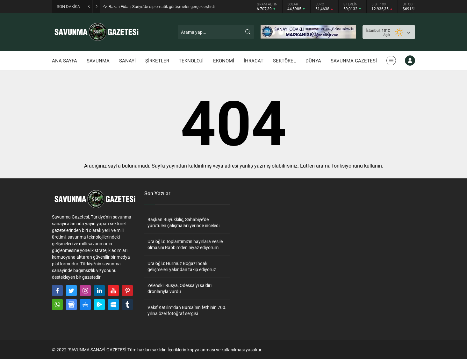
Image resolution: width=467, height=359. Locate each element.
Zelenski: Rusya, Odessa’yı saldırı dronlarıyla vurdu (179, 288)
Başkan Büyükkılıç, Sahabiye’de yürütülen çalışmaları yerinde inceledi (183, 222)
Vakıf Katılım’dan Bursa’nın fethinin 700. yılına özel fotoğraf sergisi (186, 310)
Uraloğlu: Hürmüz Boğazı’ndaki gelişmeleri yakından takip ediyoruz (181, 266)
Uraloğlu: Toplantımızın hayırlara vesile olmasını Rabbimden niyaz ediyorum (185, 244)
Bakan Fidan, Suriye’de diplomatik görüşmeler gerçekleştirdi (162, 6)
